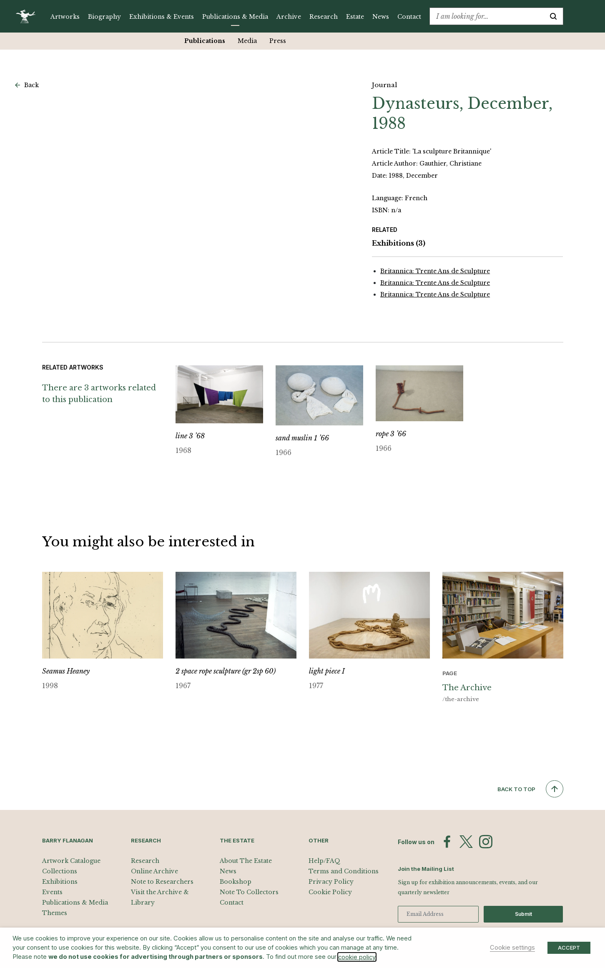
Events (52, 892)
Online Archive (154, 871)
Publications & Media (235, 16)
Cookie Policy (330, 892)
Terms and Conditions (344, 871)
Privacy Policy (331, 881)
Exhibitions (398, 243)
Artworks (65, 16)
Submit (523, 914)
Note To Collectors (249, 892)
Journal (384, 85)
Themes (54, 913)
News (380, 16)
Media (247, 41)
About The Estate (246, 861)
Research (323, 16)
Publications (204, 41)
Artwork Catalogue (71, 861)
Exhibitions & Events (161, 16)
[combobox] (487, 16)
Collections (59, 871)
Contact (409, 16)
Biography (104, 16)
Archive (288, 16)
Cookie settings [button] (512, 947)
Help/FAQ (324, 861)
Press (277, 41)
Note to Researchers (162, 881)
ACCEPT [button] (569, 947)
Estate (355, 16)
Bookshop (235, 881)
